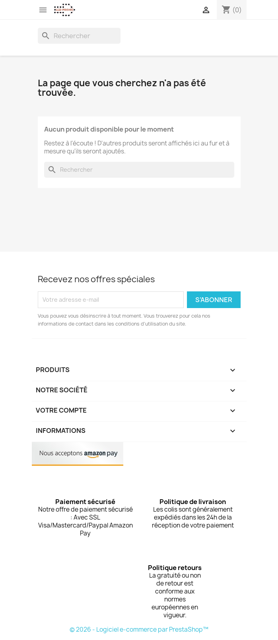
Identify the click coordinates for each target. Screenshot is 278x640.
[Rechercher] (79, 36)
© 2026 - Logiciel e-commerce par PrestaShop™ (139, 629)
